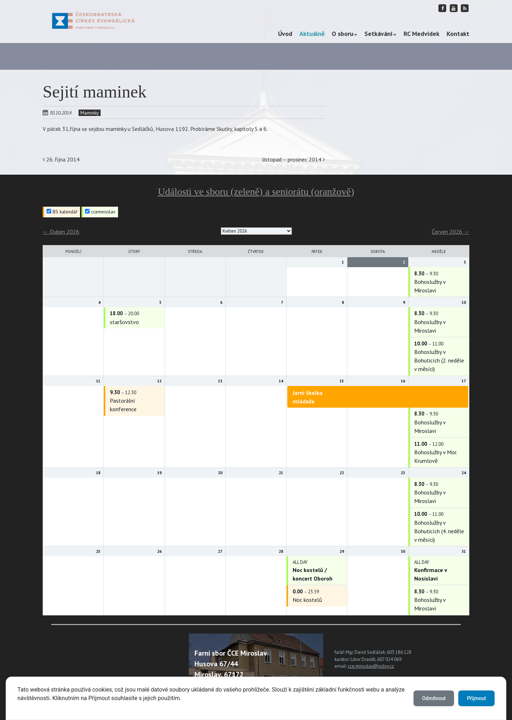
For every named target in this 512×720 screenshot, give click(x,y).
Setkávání (378, 34)
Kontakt (458, 34)
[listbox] (256, 231)
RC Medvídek (421, 34)
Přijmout (476, 698)
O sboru (342, 34)
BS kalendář (62, 211)
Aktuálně (312, 34)
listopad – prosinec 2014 (293, 159)
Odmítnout (434, 698)
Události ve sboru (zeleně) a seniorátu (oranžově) (256, 191)
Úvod (285, 34)
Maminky (89, 113)
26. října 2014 (61, 159)
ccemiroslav (100, 211)
